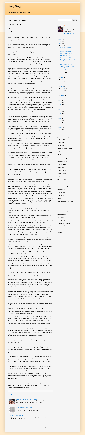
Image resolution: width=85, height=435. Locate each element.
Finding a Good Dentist (65, 57)
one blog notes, (28, 76)
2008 (60, 39)
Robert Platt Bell (70, 26)
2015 (60, 107)
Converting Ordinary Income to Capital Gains (67, 67)
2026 (60, 131)
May (62, 79)
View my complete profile (70, 33)
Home (30, 394)
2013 (60, 102)
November (63, 93)
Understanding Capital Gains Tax (67, 64)
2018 (60, 113)
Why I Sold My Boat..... (65, 55)
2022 (60, 122)
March (62, 75)
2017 (60, 111)
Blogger (48, 427)
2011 (60, 98)
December (63, 95)
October (62, 90)
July (62, 84)
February (63, 72)
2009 (60, 41)
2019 (60, 116)
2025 (60, 129)
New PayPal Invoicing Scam (16, 415)
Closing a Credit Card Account (67, 62)
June (62, 81)
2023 (60, 125)
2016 (60, 109)
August (62, 86)
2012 (60, 100)
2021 (60, 120)
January (62, 45)
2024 (60, 127)
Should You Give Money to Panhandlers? (66, 48)
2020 (60, 118)
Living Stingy (14, 6)
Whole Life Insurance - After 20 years (24, 407)
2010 (60, 43)
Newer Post (10, 394)
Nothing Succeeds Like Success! (67, 60)
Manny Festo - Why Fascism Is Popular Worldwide (27, 399)
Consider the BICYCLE (65, 51)
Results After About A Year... (66, 53)
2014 (60, 104)
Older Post (50, 394)
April (62, 77)
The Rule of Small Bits (65, 70)
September (63, 88)
